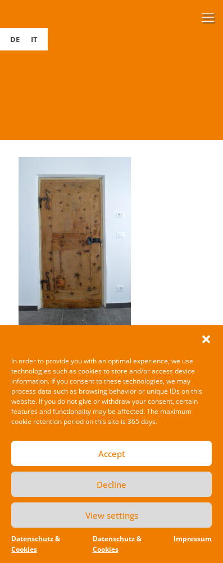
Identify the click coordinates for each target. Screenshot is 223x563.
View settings (111, 515)
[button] (206, 339)
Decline (111, 484)
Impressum (193, 538)
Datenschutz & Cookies (35, 544)
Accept (111, 453)
